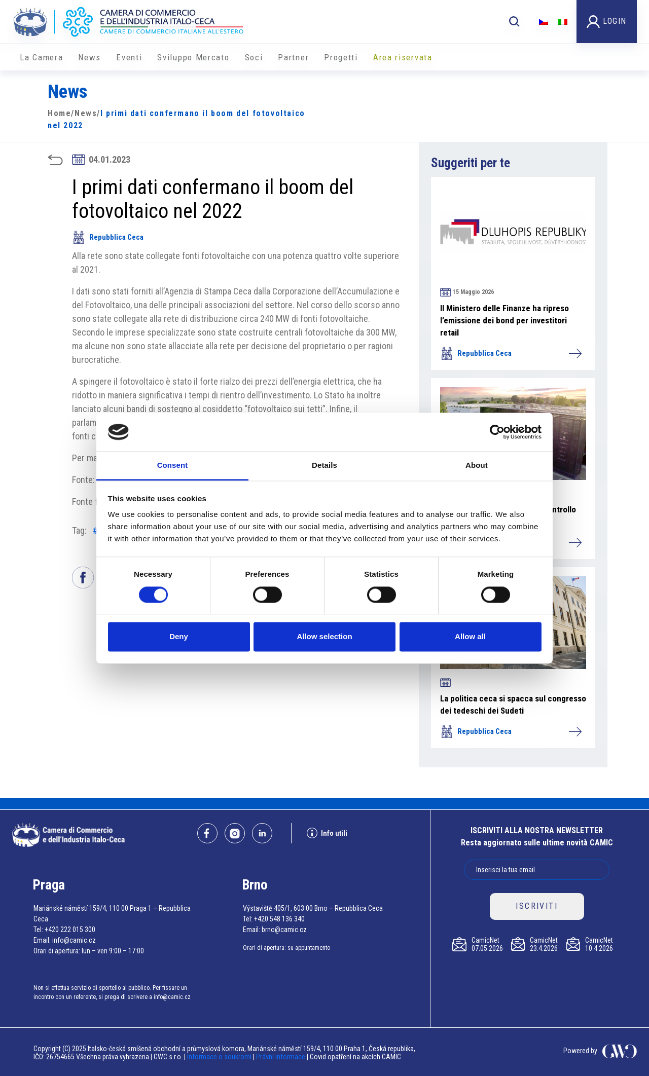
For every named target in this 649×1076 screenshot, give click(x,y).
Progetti (341, 57)
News (89, 57)
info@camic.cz (74, 940)
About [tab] (476, 465)
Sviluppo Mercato (193, 57)
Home (59, 113)
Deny (178, 637)
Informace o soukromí (220, 1057)
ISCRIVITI (537, 906)
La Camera (41, 57)
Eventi (129, 57)
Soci (254, 57)
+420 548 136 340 (279, 919)
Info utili (327, 833)
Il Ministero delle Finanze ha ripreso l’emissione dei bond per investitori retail (504, 320)
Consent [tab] (172, 465)
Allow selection (324, 637)
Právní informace (280, 1057)
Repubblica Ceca (107, 237)
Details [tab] (324, 465)
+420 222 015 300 (70, 929)
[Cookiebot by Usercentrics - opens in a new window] (497, 431)
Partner (293, 57)
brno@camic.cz (284, 929)
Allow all (470, 637)
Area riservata (402, 57)
